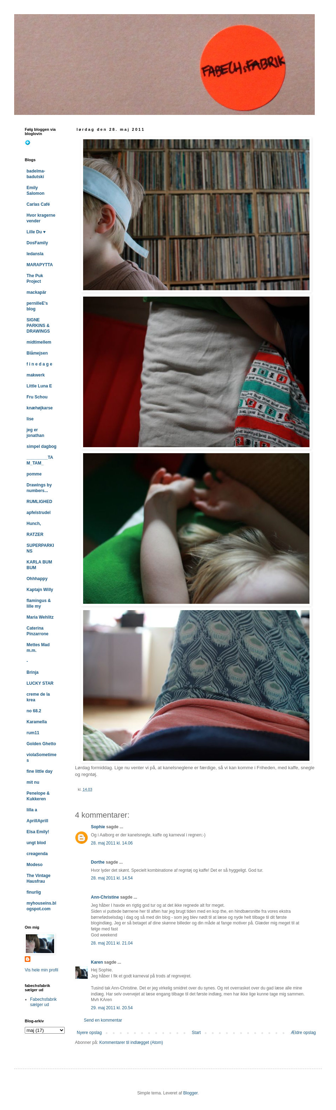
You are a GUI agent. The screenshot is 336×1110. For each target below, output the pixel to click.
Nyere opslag (89, 1032)
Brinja (33, 672)
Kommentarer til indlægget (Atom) (131, 1042)
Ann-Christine (105, 897)
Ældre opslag (303, 1032)
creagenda (37, 853)
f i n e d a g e (39, 364)
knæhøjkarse (40, 407)
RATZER (35, 534)
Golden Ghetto (41, 743)
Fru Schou (37, 397)
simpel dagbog (42, 446)
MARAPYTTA (40, 264)
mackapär (36, 292)
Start (196, 1032)
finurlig (34, 892)
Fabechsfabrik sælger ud (43, 1002)
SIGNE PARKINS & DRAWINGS (38, 325)
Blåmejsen (37, 353)
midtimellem (39, 342)
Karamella (37, 721)
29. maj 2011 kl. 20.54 (112, 1007)
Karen (97, 962)
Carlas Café (38, 204)
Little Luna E (39, 386)
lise (30, 418)
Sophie (98, 826)
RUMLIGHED (39, 501)
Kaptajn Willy (40, 589)
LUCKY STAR (40, 683)
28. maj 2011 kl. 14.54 (112, 878)
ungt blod (36, 842)
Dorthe (98, 862)
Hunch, (34, 523)
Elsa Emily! (38, 831)
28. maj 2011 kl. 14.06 (112, 843)
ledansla (35, 253)
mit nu (33, 782)
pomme (34, 474)
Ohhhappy (37, 578)
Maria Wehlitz (40, 617)
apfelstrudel (39, 512)
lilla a (32, 809)
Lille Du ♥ (36, 231)
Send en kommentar (103, 1020)
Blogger (190, 1093)
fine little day (39, 771)
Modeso (34, 864)
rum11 (33, 732)
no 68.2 (34, 710)
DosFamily (37, 242)
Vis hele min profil (41, 970)
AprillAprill (37, 820)
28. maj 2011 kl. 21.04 (112, 943)
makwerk (36, 375)
